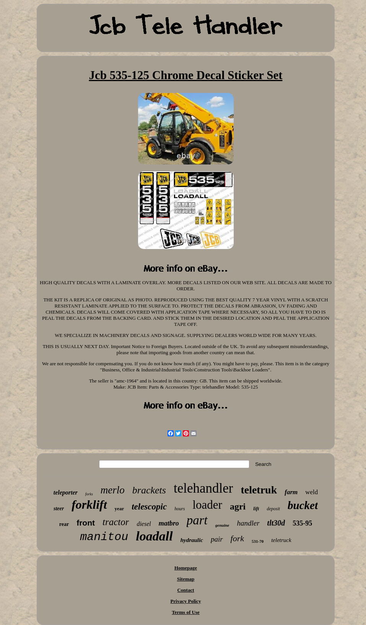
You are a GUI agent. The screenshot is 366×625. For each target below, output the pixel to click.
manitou (104, 537)
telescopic (149, 506)
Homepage (185, 568)
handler (248, 523)
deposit (273, 508)
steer (59, 508)
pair (217, 539)
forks (89, 494)
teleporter (66, 492)
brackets (149, 490)
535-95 (302, 523)
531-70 (258, 541)
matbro (169, 523)
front (85, 522)
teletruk (259, 490)
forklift (89, 504)
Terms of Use (185, 612)
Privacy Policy (186, 601)
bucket (303, 505)
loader (207, 504)
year (119, 508)
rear (64, 524)
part (197, 520)
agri (238, 506)
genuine (222, 525)
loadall (154, 536)
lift (256, 508)
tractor (115, 522)
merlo (113, 490)
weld (311, 492)
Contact (185, 590)
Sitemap (186, 579)
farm (291, 492)
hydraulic (192, 540)
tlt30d (276, 523)
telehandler (203, 488)
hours (179, 508)
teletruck (281, 540)
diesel (144, 524)
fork (237, 538)
